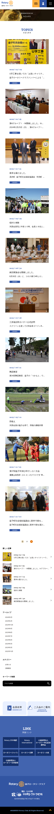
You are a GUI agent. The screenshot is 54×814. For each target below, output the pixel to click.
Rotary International (27, 741)
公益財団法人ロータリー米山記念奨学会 (43, 742)
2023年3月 (8, 647)
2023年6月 (8, 640)
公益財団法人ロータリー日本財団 (10, 761)
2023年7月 (8, 636)
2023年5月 (8, 644)
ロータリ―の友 (43, 752)
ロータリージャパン (10, 752)
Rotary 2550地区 (10, 740)
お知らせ (8, 664)
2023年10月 (9, 625)
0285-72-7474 (33, 794)
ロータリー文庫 (27, 752)
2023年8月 (8, 632)
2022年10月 (9, 651)
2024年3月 (8, 617)
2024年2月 (8, 621)
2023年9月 (8, 628)
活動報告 (8, 668)
